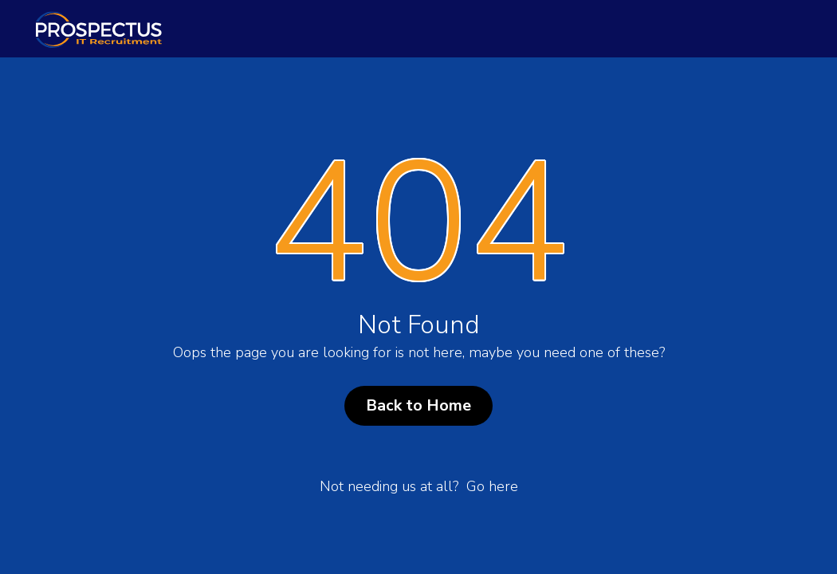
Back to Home (418, 405)
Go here (492, 486)
